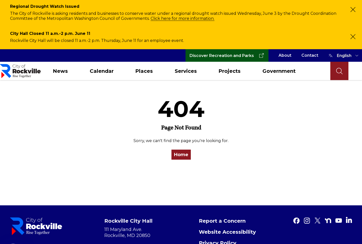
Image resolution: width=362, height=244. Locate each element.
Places (144, 71)
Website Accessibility (227, 232)
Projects (229, 71)
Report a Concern (222, 221)
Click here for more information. (182, 18)
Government (279, 71)
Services (186, 71)
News (60, 71)
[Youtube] (338, 220)
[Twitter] (317, 220)
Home (181, 154)
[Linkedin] (349, 220)
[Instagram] (307, 220)
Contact (309, 55)
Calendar (102, 71)
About (285, 55)
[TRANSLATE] (348, 55)
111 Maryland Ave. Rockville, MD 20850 (127, 232)
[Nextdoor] (328, 220)
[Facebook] (296, 220)
